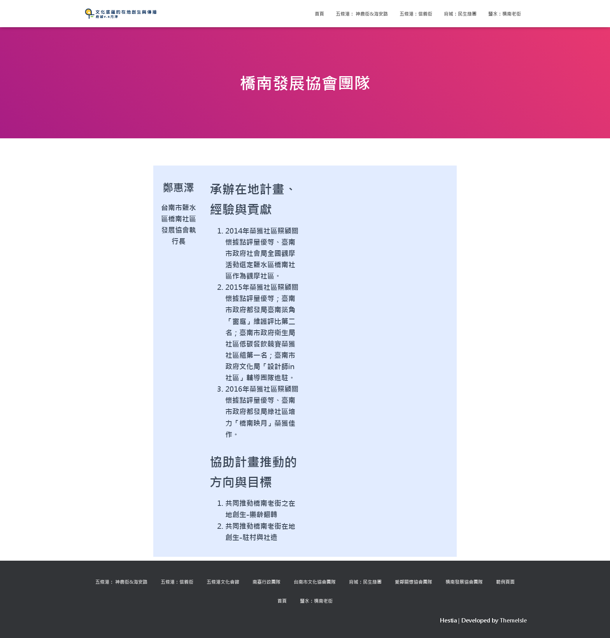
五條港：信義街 (416, 13)
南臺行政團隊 (266, 582)
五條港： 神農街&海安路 (362, 13)
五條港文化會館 (223, 582)
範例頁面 (505, 582)
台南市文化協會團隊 (315, 582)
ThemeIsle (513, 620)
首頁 (319, 13)
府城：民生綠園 (460, 13)
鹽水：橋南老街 (504, 13)
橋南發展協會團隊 (464, 582)
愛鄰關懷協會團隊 (413, 582)
